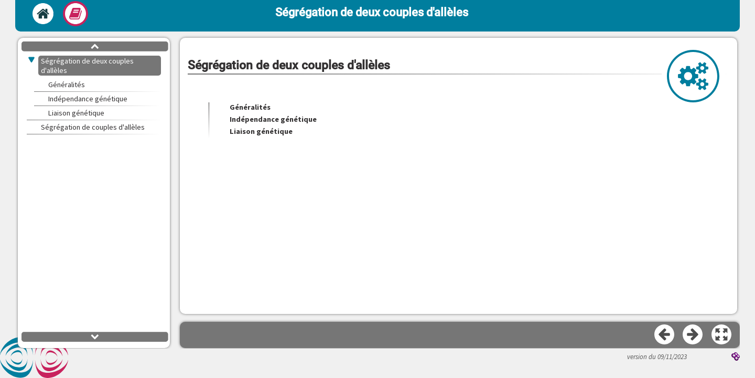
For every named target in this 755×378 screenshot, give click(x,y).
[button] (721, 334)
